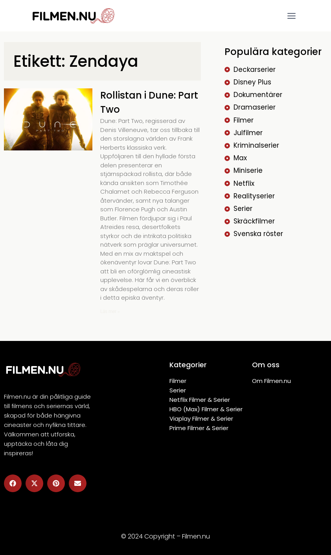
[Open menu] (291, 16)
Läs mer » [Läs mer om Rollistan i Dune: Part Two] (110, 311)
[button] (13, 483)
